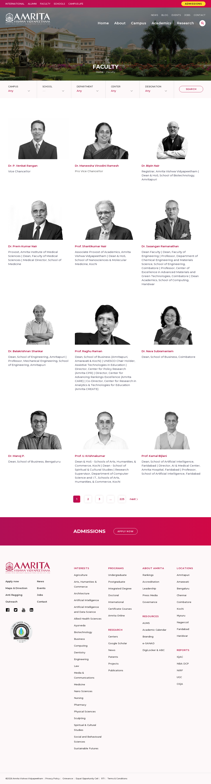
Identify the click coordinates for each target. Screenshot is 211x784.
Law (76, 665)
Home (99, 71)
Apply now (12, 581)
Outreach (11, 601)
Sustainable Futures (86, 748)
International (14, 3)
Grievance (67, 778)
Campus (13, 86)
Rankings (148, 574)
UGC (179, 677)
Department (85, 86)
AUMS (146, 623)
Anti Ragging (13, 594)
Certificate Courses (120, 608)
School (47, 86)
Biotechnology (83, 632)
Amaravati (183, 581)
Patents (113, 656)
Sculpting (79, 718)
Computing (80, 645)
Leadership (149, 588)
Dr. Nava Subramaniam (157, 351)
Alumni (32, 3)
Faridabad (183, 629)
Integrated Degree (120, 588)
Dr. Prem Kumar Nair (22, 246)
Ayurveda (79, 625)
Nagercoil (183, 622)
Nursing (78, 697)
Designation (153, 86)
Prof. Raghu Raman (88, 351)
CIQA (180, 683)
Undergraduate (117, 574)
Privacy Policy (52, 778)
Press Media (150, 595)
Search (191, 89)
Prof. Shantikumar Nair (90, 246)
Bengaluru (183, 588)
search (202, 23)
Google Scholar (117, 643)
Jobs (187, 15)
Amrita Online (116, 615)
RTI (103, 778)
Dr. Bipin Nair (150, 165)
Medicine (79, 684)
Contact (200, 15)
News (154, 15)
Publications (115, 670)
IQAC (180, 656)
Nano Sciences (83, 691)
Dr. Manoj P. (16, 456)
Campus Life (75, 3)
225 (122, 499)
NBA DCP (183, 663)
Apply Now (126, 531)
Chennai (181, 595)
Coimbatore (184, 602)
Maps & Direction (16, 588)
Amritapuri (183, 574)
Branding (147, 636)
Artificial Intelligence (86, 600)
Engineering (81, 659)
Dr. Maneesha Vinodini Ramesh (97, 165)
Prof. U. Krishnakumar (90, 456)
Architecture (81, 593)
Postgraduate (116, 581)
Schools (59, 3)
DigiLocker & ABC (153, 650)
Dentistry (79, 652)
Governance (149, 602)
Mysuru (181, 615)
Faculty (45, 3)
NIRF (180, 670)
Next (134, 499)
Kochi (180, 608)
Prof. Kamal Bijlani (154, 456)
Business (79, 638)
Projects (113, 663)
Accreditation (150, 581)
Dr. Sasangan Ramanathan (160, 246)
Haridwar (182, 635)
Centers (113, 636)
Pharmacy (80, 704)
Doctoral (113, 595)
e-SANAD (148, 643)
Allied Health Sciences (87, 618)
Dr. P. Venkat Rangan (23, 165)
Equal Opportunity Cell (87, 778)
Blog (164, 15)
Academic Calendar (154, 629)
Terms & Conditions (117, 778)
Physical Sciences (85, 711)
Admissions (193, 3)
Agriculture (80, 574)
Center (115, 86)
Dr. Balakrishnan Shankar (25, 351)
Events (176, 15)
